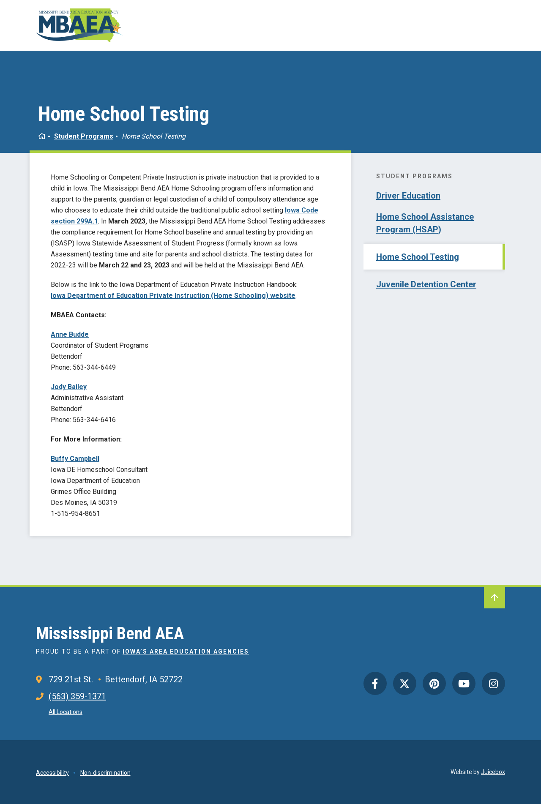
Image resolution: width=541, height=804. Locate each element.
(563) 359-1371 (77, 696)
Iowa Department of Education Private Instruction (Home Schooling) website (173, 296)
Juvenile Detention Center (426, 284)
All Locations (65, 712)
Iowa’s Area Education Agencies (186, 651)
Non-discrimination (105, 772)
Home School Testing (417, 257)
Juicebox (493, 772)
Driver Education (408, 196)
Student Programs (83, 136)
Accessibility (52, 772)
